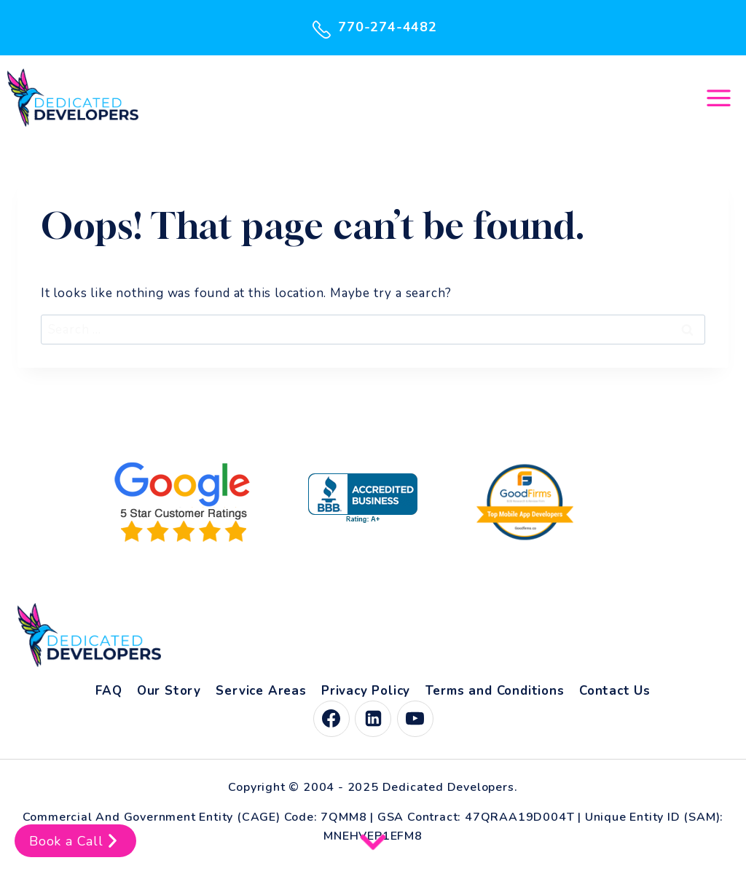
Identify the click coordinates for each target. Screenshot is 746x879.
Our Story (169, 690)
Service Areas (261, 690)
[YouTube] (415, 719)
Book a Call (75, 841)
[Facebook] (331, 719)
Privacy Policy (365, 690)
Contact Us (615, 690)
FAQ (108, 690)
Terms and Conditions (495, 690)
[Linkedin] (373, 719)
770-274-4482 (373, 27)
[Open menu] (718, 97)
